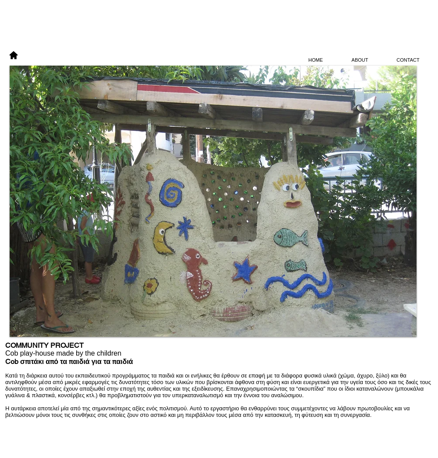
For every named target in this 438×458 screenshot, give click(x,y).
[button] (213, 201)
